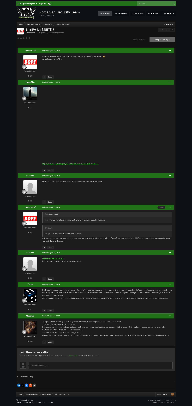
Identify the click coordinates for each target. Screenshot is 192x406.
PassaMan (30, 82)
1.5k (30, 341)
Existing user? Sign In (27, 3)
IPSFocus (29, 400)
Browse (138, 13)
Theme (19, 402)
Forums (106, 13)
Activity (154, 13)
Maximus (30, 316)
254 (30, 76)
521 (30, 201)
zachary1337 (33, 33)
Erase (30, 284)
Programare (59, 33)
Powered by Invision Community (162, 402)
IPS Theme (20, 400)
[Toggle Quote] (46, 214)
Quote (50, 77)
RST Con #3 (122, 13)
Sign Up (42, 4)
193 (30, 107)
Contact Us (41, 402)
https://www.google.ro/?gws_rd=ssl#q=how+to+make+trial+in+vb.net (70, 164)
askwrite (30, 176)
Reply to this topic (162, 40)
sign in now (73, 355)
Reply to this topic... (40, 365)
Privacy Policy (29, 402)
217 (30, 310)
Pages (170, 13)
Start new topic (139, 40)
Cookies (50, 402)
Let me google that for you (53, 258)
